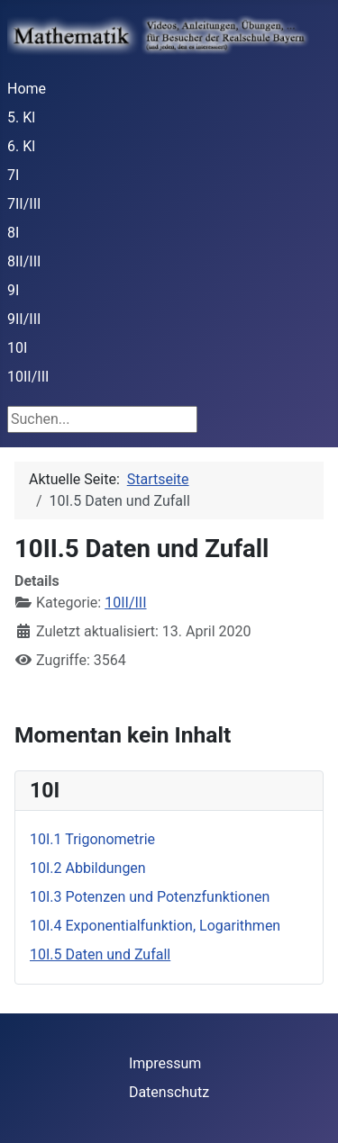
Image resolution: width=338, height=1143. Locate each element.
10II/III (28, 376)
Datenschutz (169, 1092)
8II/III (24, 261)
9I (13, 290)
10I (17, 347)
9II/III (24, 319)
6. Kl (21, 146)
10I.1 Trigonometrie (92, 839)
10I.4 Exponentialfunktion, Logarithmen (155, 925)
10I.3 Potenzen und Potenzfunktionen (149, 896)
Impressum (165, 1063)
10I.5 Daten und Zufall (100, 954)
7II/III (24, 203)
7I (13, 175)
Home (26, 88)
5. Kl (21, 117)
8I (13, 232)
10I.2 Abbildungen (88, 868)
